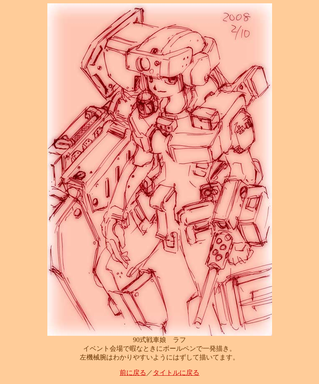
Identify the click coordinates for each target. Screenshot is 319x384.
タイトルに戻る (176, 372)
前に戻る (133, 372)
